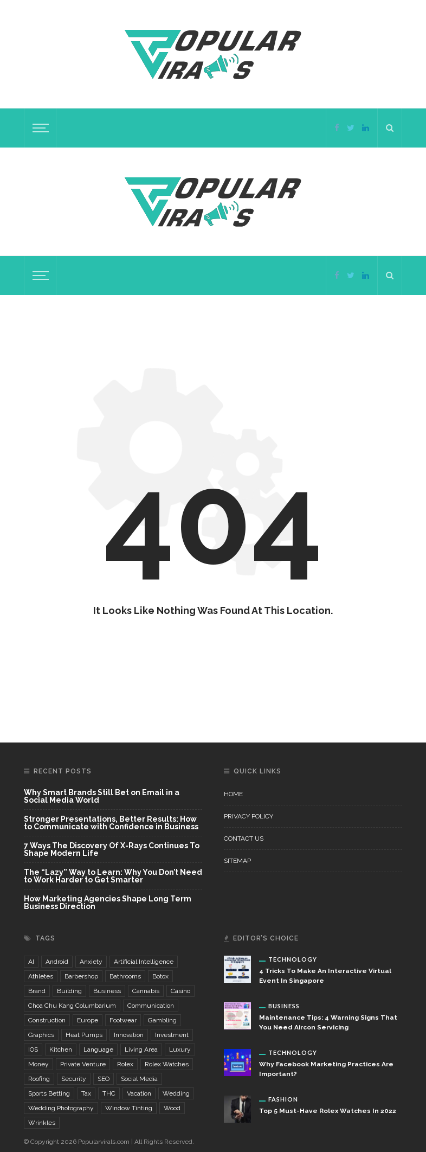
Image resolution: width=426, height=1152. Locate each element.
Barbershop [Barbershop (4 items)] (81, 976)
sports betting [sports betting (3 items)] (49, 1093)
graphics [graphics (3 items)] (41, 1035)
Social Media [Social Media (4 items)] (139, 1079)
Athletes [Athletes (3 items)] (40, 976)
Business (284, 1005)
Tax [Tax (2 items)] (86, 1093)
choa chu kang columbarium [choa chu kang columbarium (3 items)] (72, 1005)
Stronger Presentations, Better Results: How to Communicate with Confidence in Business (111, 823)
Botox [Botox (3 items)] (160, 976)
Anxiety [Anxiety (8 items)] (91, 961)
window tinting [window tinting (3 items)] (128, 1108)
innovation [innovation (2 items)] (129, 1035)
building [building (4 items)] (69, 991)
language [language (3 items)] (98, 1049)
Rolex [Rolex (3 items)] (125, 1064)
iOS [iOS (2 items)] (33, 1049)
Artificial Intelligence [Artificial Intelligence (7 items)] (143, 961)
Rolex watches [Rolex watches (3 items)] (167, 1064)
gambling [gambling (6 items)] (162, 1020)
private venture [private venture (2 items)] (83, 1064)
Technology (292, 959)
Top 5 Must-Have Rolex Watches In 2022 (327, 1111)
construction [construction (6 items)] (47, 1020)
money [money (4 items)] (38, 1064)
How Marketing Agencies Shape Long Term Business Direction (107, 902)
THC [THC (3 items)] (108, 1093)
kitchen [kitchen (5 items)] (60, 1049)
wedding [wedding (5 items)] (176, 1093)
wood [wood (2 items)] (172, 1108)
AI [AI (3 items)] (31, 961)
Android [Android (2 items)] (57, 961)
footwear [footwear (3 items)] (123, 1020)
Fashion (283, 1099)
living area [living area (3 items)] (141, 1049)
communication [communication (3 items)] (150, 1005)
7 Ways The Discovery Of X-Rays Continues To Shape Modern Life (111, 849)
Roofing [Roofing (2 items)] (39, 1079)
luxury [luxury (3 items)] (180, 1049)
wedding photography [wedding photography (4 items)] (61, 1108)
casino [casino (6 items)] (180, 991)
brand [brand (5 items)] (37, 991)
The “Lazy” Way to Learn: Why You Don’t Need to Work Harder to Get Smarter (113, 876)
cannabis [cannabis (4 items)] (145, 991)
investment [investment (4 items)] (172, 1035)
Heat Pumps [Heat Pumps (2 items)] (84, 1035)
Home (233, 794)
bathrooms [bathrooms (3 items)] (125, 976)
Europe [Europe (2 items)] (87, 1020)
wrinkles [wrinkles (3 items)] (41, 1123)
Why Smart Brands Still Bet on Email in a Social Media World (101, 796)
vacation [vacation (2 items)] (139, 1093)
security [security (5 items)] (73, 1079)
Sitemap (237, 861)
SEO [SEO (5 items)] (103, 1079)
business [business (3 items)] (107, 991)
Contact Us (243, 838)
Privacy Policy (248, 816)
